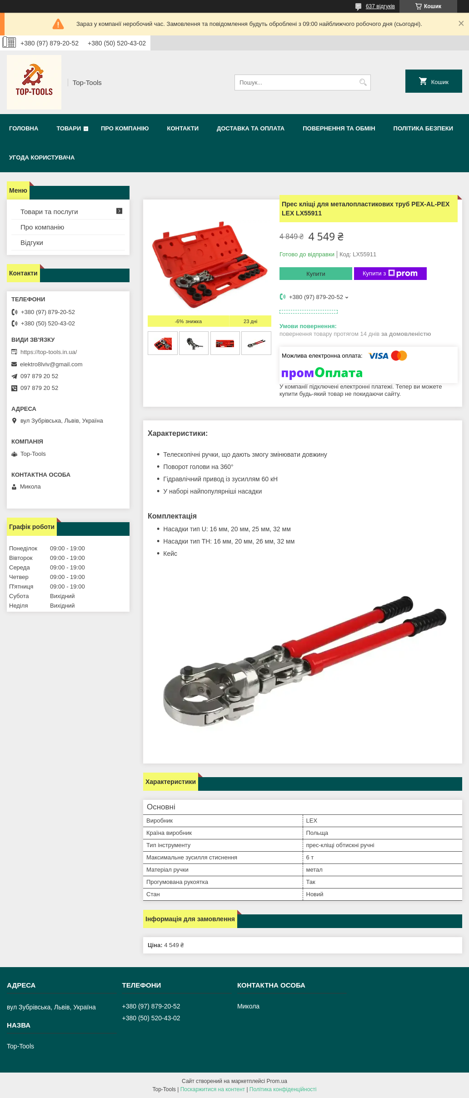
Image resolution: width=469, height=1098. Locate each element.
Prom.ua (277, 1081)
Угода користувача (42, 157)
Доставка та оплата (250, 128)
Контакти (183, 128)
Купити (315, 273)
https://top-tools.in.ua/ (48, 352)
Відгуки (31, 242)
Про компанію (125, 128)
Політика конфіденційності (283, 1089)
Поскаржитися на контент (212, 1089)
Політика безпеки (424, 128)
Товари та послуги (49, 211)
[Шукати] (363, 82)
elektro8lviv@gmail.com (51, 364)
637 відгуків (380, 6)
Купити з (390, 274)
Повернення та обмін (339, 128)
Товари (68, 128)
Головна (23, 128)
